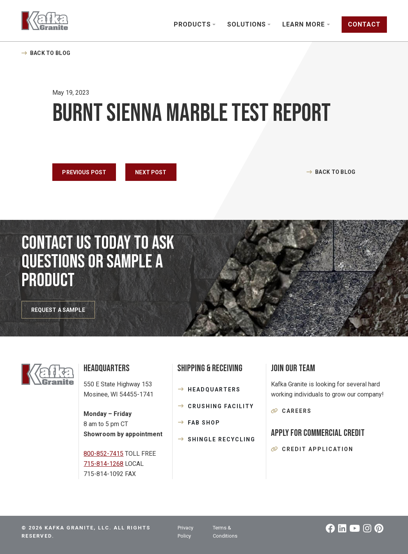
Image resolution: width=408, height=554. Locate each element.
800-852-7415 (103, 453)
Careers (297, 411)
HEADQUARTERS (214, 389)
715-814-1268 (103, 463)
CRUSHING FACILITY (221, 406)
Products (192, 24)
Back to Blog (50, 53)
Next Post (150, 172)
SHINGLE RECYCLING (221, 439)
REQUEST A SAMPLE (58, 310)
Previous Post (84, 172)
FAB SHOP (204, 422)
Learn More (303, 24)
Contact (364, 24)
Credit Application (317, 449)
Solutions (246, 24)
